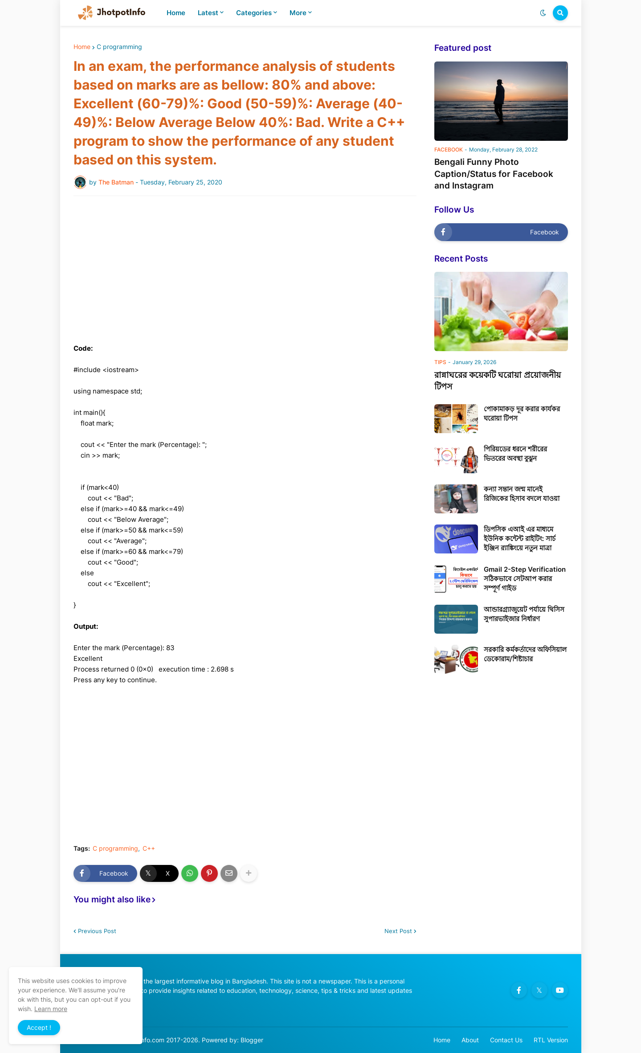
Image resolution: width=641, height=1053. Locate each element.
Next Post (398, 930)
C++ (149, 848)
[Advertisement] (244, 269)
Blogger (252, 1040)
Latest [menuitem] (208, 12)
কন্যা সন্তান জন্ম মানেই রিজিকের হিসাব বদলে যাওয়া (521, 494)
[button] (543, 12)
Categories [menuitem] (254, 12)
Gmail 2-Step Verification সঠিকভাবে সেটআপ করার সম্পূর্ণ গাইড (525, 578)
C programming (119, 47)
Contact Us (506, 1040)
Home (81, 47)
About (470, 1040)
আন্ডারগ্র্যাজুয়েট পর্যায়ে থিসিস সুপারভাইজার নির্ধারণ (524, 614)
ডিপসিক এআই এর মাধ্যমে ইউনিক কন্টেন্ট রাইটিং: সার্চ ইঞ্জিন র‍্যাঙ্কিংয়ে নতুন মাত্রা (519, 538)
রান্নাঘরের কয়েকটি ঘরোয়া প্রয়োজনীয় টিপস (497, 381)
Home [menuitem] (176, 12)
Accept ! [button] (39, 1027)
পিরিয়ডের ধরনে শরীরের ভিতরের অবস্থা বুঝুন (515, 454)
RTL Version (551, 1040)
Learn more (50, 1008)
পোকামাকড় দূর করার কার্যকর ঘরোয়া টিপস (522, 413)
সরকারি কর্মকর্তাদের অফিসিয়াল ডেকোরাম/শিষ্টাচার (525, 654)
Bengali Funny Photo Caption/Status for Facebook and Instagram (493, 174)
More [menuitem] (298, 12)
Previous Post (97, 930)
